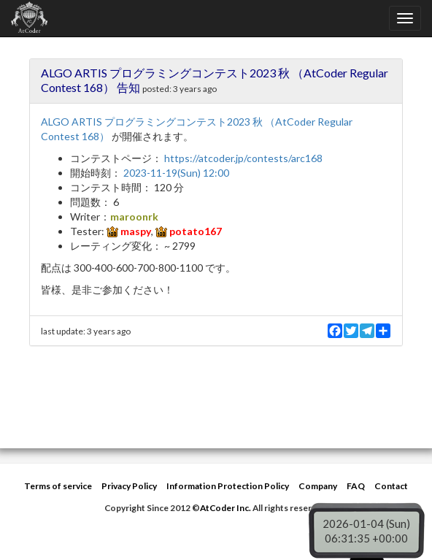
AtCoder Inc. (225, 507)
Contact (391, 485)
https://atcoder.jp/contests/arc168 (243, 158)
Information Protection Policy (227, 485)
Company (317, 485)
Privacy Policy (129, 485)
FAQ (356, 485)
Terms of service (58, 485)
